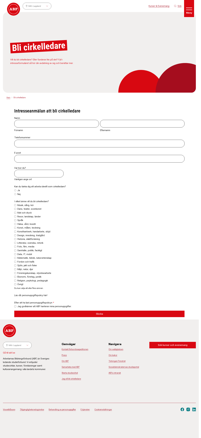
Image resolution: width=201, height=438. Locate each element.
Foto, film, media (25, 246)
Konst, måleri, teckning (28, 227)
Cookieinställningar (103, 409)
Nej (19, 194)
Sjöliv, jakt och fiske (27, 265)
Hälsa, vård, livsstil (26, 224)
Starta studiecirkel (70, 373)
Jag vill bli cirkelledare (71, 378)
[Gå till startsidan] (13, 9)
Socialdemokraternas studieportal (124, 367)
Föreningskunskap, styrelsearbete (34, 273)
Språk (20, 220)
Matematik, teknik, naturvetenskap (34, 257)
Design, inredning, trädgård (31, 235)
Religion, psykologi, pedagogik (32, 280)
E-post (17, 152)
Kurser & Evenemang (159, 6)
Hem (8, 97)
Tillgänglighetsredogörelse (32, 409)
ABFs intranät (115, 373)
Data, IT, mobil (24, 254)
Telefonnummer (22, 137)
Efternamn (105, 130)
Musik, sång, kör (25, 205)
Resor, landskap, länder (29, 216)
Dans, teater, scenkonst (29, 208)
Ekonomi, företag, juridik (29, 276)
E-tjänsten (85, 409)
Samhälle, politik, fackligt (29, 250)
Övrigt (20, 284)
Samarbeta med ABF (71, 367)
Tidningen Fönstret (117, 361)
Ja (18, 190)
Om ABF (65, 361)
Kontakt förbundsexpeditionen (75, 349)
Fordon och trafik (25, 261)
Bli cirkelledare (20, 97)
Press (64, 355)
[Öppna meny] (189, 8)
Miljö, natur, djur (25, 269)
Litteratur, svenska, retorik (30, 242)
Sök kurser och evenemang (172, 345)
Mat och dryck (24, 212)
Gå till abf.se (9, 352)
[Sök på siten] (177, 6)
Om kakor (113, 355)
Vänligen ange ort (23, 179)
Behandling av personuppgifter (62, 409)
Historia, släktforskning (28, 239)
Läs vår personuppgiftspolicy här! (30, 295)
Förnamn (18, 130)
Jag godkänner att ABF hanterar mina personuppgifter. (44, 306)
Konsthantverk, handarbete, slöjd (33, 231)
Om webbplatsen (116, 349)
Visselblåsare (9, 409)
